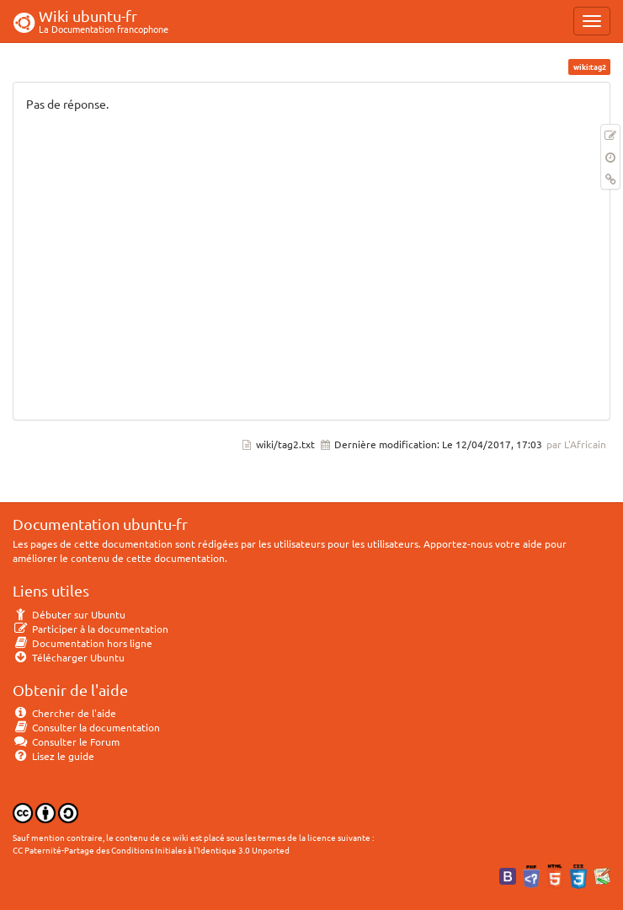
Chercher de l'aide (64, 713)
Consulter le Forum (66, 741)
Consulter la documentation (86, 727)
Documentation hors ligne (82, 643)
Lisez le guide (53, 756)
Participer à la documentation (90, 628)
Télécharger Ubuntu (69, 657)
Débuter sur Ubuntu (69, 614)
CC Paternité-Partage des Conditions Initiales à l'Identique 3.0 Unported (151, 849)
